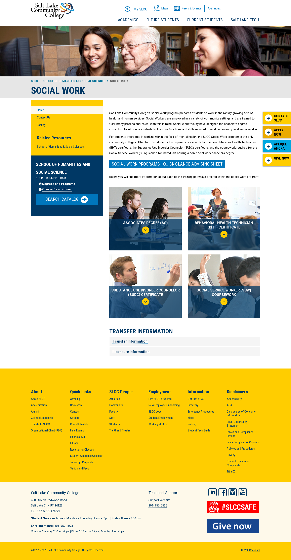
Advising (75, 399)
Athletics (114, 399)
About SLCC (38, 399)
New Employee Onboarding (164, 405)
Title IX (231, 471)
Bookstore (76, 405)
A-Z (214, 8)
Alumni (35, 411)
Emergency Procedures (201, 411)
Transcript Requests (81, 462)
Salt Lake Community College (52, 11)
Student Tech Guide (199, 430)
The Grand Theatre (119, 430)
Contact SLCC (277, 118)
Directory (193, 405)
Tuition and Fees (79, 468)
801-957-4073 (63, 526)
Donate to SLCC (40, 424)
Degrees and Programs (58, 184)
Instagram (232, 492)
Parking (192, 424)
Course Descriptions (57, 189)
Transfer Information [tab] (130, 341)
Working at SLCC (158, 424)
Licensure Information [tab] (131, 352)
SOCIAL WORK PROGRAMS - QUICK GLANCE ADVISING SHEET (167, 164)
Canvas (74, 411)
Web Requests (252, 550)
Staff (112, 418)
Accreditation (39, 405)
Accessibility (234, 399)
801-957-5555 (158, 505)
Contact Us (43, 117)
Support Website (159, 500)
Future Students (162, 20)
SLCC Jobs (155, 411)
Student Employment (161, 418)
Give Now (277, 160)
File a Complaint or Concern (243, 442)
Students (114, 424)
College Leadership (42, 418)
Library (74, 443)
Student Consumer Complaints (238, 463)
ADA (229, 405)
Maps (191, 418)
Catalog (74, 418)
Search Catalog (66, 199)
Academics (128, 20)
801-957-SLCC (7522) (45, 511)
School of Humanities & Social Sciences (60, 146)
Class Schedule (79, 424)
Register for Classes (82, 449)
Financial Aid (77, 437)
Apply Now (274, 132)
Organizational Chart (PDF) (46, 430)
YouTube (243, 492)
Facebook (222, 492)
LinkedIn (212, 492)
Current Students (205, 20)
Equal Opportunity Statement (237, 424)
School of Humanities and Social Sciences (74, 81)
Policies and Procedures (241, 448)
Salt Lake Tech (245, 20)
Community (116, 405)
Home (40, 110)
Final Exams (77, 430)
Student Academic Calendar (86, 456)
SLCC (34, 81)
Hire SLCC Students (160, 399)
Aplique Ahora (276, 146)
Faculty (41, 125)
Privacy (231, 455)
